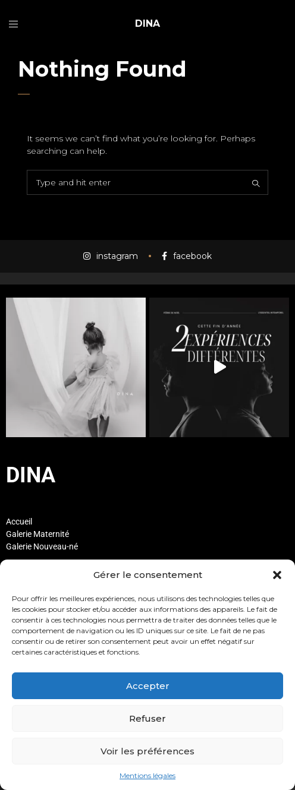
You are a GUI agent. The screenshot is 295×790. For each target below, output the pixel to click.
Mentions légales (147, 775)
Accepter (148, 685)
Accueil (19, 521)
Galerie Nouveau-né (42, 546)
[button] (277, 575)
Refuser (147, 718)
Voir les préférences (147, 751)
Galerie (19, 534)
